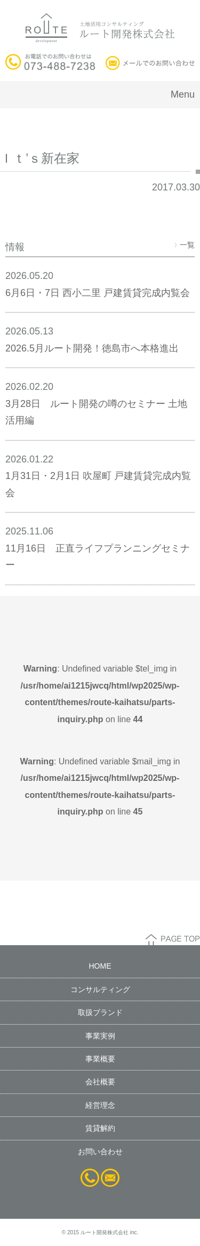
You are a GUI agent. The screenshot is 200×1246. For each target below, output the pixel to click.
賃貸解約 (100, 1128)
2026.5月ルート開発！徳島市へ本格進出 (92, 348)
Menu (183, 94)
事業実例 (100, 1036)
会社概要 (100, 1081)
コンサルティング (100, 989)
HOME (100, 966)
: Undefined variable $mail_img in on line (100, 787)
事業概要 (100, 1059)
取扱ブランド (100, 1012)
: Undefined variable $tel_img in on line (100, 694)
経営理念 (100, 1105)
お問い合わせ (100, 1151)
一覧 (184, 245)
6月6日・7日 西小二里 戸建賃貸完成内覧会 (97, 292)
